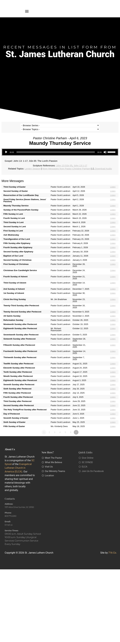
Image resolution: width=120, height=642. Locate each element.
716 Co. (112, 549)
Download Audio (103, 164)
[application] (60, 148)
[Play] (6, 148)
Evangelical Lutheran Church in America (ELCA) (18, 464)
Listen (113, 183)
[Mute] (105, 148)
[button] (27, 11)
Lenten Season (32, 164)
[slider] (55, 148)
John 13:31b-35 (64, 161)
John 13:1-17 (80, 161)
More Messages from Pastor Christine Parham (66, 164)
